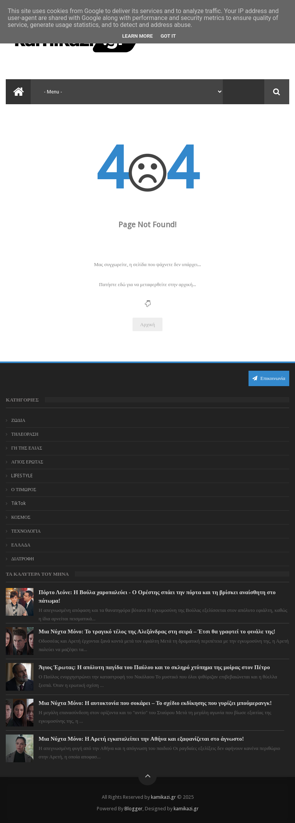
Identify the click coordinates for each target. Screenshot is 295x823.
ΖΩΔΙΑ (18, 420)
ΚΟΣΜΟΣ (20, 517)
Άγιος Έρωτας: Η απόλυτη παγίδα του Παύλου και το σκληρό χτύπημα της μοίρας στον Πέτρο (154, 667)
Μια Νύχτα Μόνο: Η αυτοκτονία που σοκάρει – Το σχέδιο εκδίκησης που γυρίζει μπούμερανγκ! (155, 703)
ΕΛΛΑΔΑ (20, 545)
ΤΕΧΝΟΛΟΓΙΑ (26, 531)
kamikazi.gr (163, 797)
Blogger (133, 808)
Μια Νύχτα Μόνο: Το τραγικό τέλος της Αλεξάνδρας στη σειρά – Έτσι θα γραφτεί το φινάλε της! (157, 631)
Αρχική (147, 324)
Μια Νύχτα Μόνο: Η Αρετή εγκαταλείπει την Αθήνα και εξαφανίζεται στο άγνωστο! (141, 739)
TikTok (18, 503)
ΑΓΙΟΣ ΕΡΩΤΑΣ (27, 462)
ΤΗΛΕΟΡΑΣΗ (24, 434)
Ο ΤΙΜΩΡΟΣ (23, 489)
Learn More (137, 36)
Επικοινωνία (268, 378)
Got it (168, 36)
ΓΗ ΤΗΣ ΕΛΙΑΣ (26, 448)
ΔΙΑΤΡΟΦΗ (22, 558)
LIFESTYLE (22, 475)
